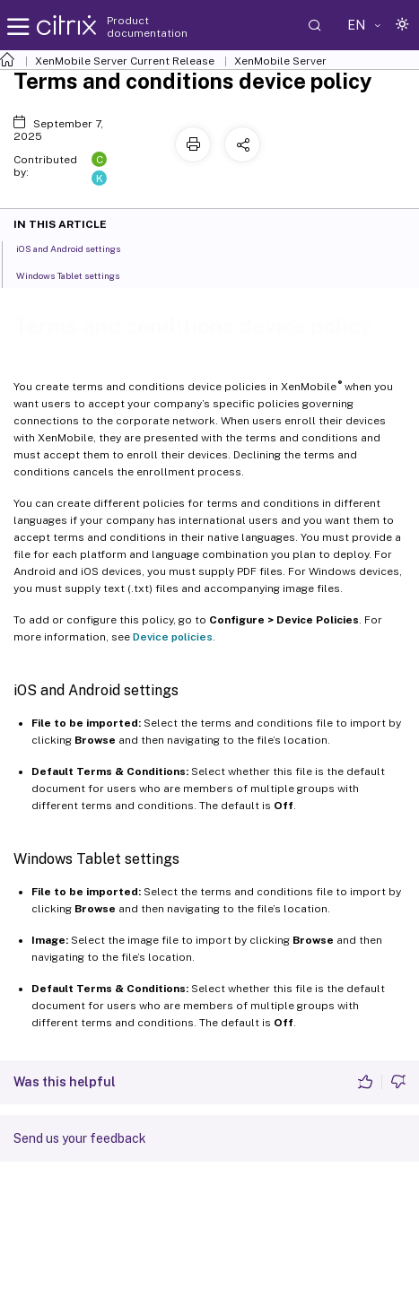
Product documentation (147, 26)
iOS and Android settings (78, 247)
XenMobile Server (280, 61)
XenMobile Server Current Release (124, 61)
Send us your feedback (79, 1138)
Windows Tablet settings (77, 274)
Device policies (173, 637)
